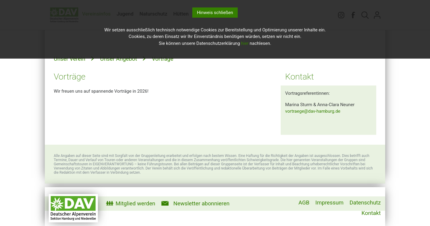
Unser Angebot (118, 59)
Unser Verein (69, 59)
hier (244, 43)
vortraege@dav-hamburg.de (312, 111)
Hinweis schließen (215, 12)
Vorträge (161, 59)
